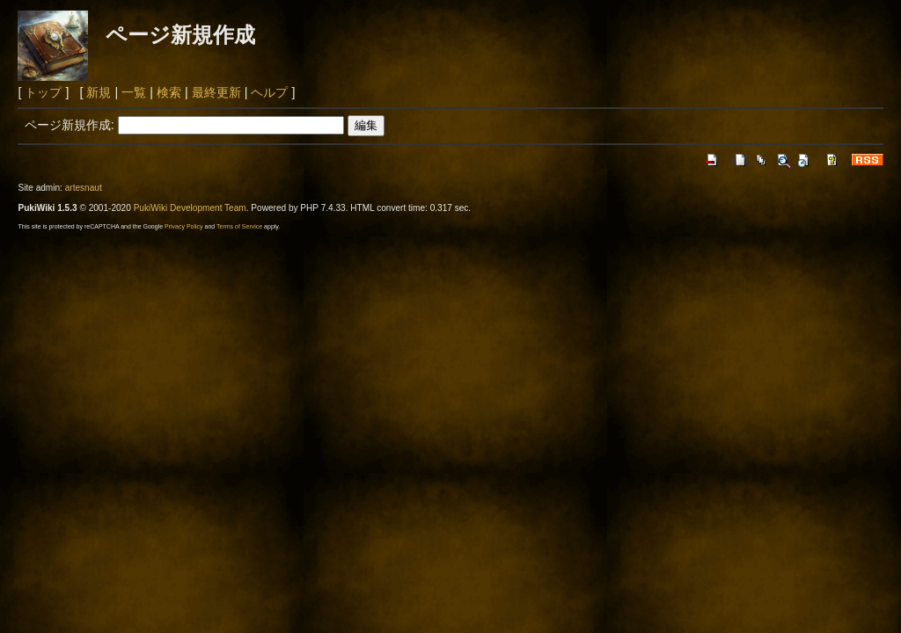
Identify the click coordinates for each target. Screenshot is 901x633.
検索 (169, 92)
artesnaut (83, 188)
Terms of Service (239, 226)
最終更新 (216, 92)
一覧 (133, 92)
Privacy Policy (184, 226)
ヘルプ (269, 92)
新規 (98, 92)
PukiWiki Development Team (190, 208)
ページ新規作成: (69, 125)
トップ (43, 92)
